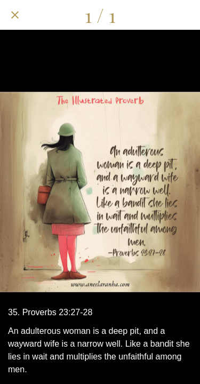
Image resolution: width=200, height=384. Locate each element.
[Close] (15, 15)
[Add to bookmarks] (185, 15)
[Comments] (157, 15)
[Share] (129, 15)
